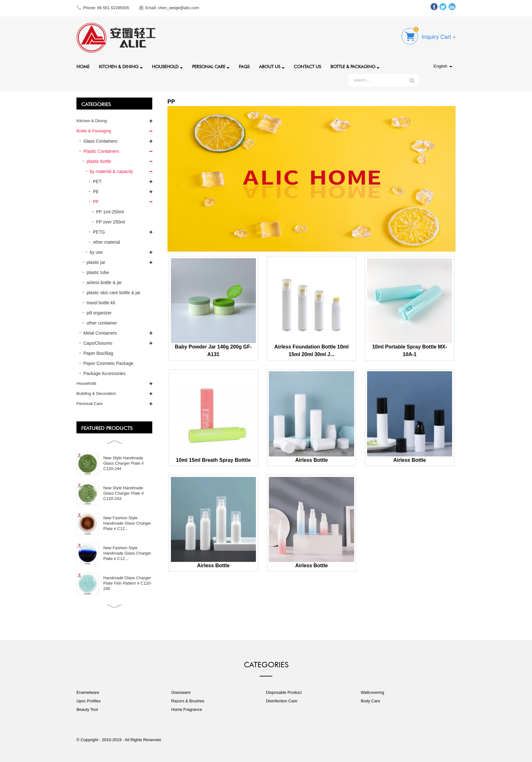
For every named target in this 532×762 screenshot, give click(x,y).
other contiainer (102, 322)
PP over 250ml (110, 221)
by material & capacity (111, 171)
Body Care (370, 701)
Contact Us (307, 66)
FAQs (244, 66)
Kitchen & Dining (120, 67)
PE (96, 191)
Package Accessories (104, 373)
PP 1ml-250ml (110, 211)
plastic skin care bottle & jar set (113, 294)
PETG (99, 232)
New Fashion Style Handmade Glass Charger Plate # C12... (127, 523)
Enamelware (87, 692)
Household (167, 67)
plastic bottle (99, 161)
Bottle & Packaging (354, 67)
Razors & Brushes (187, 701)
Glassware (180, 692)
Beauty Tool (87, 709)
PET (97, 181)
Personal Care (210, 67)
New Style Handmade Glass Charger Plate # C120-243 (123, 493)
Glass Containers (100, 141)
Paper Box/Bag (98, 353)
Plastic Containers (101, 151)
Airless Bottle (311, 460)
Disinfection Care (281, 701)
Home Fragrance (186, 709)
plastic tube (98, 272)
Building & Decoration (96, 393)
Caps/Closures (97, 343)
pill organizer (99, 312)
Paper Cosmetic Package (108, 363)
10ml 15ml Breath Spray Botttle (213, 460)
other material (106, 242)
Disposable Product (284, 692)
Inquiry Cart (436, 37)
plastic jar (96, 262)
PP (96, 201)
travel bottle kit (101, 302)
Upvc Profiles (88, 701)
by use (96, 252)
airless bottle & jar (104, 282)
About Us (271, 67)
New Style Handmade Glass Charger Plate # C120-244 (123, 463)
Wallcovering (372, 692)
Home (82, 66)
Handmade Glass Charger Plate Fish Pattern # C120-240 (127, 583)
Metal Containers (100, 333)
